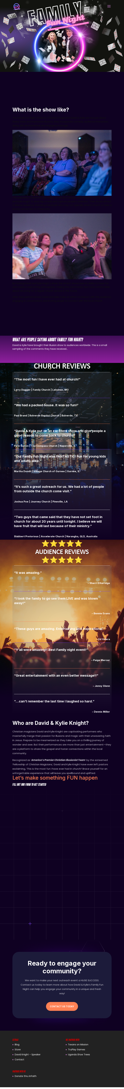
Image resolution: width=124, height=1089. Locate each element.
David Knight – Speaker (28, 1056)
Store (18, 1051)
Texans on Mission (78, 1046)
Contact (19, 1061)
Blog (17, 1046)
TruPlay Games (76, 1051)
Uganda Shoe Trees (79, 1056)
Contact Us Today (62, 1008)
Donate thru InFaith (25, 1077)
